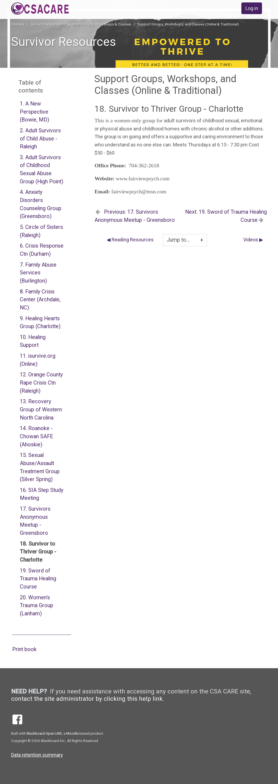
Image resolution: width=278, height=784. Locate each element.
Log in (251, 8)
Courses (17, 24)
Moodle (72, 733)
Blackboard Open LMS (44, 733)
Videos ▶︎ (253, 239)
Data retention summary (37, 755)
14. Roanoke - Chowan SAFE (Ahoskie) (36, 436)
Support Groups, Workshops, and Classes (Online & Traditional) (188, 24)
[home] (57, 8)
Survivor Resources (46, 24)
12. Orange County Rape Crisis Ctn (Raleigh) (41, 383)
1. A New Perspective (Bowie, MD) (34, 112)
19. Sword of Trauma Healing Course (38, 579)
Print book (24, 649)
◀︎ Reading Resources (130, 239)
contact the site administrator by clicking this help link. (87, 698)
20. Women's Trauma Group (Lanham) (36, 605)
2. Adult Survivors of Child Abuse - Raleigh (40, 138)
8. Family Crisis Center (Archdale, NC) (40, 300)
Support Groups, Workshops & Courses (99, 24)
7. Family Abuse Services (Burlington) (38, 273)
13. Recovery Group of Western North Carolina (41, 409)
